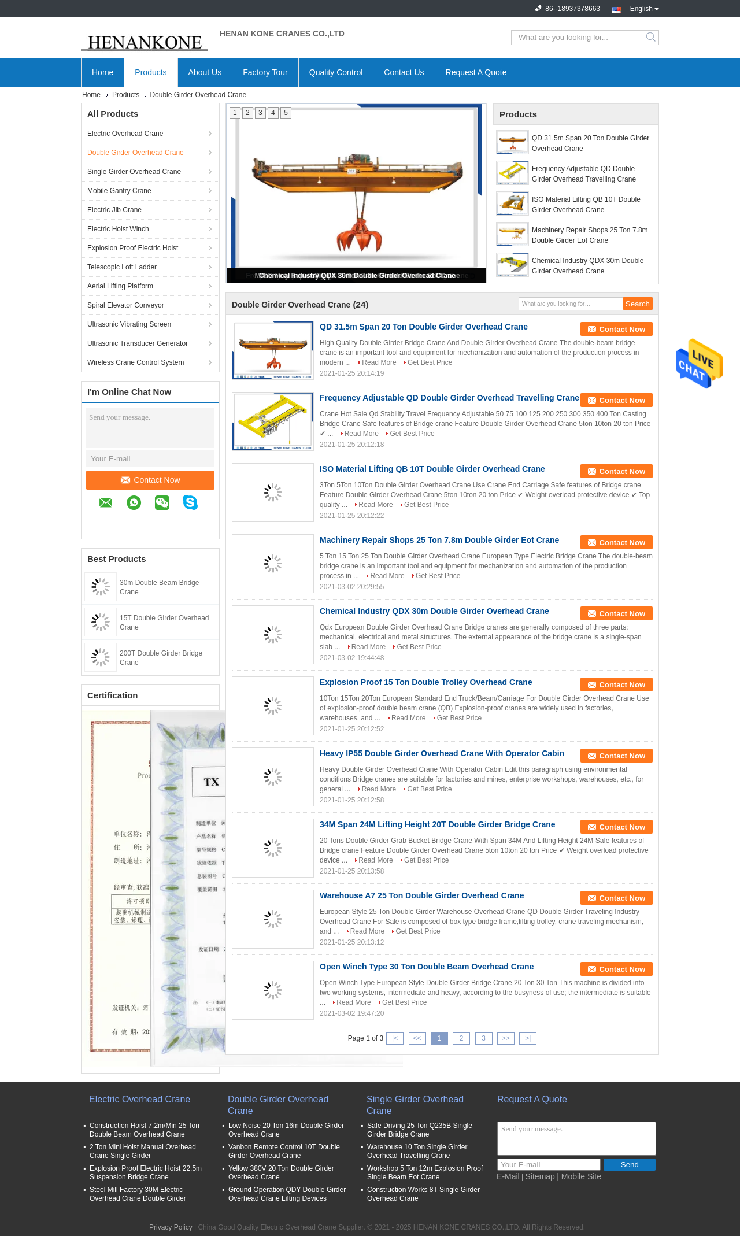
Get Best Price (430, 362)
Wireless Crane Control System (135, 362)
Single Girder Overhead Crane (134, 172)
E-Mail (508, 1176)
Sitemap (540, 1176)
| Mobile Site (579, 1176)
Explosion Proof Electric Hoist (132, 248)
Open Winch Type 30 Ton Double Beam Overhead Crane (427, 966)
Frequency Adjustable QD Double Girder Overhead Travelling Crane (584, 174)
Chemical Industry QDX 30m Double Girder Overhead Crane (357, 276)
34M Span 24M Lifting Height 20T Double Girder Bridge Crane (438, 824)
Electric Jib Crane (114, 210)
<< (417, 1038)
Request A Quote (476, 72)
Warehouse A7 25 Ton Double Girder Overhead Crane (422, 895)
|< (395, 1038)
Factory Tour (265, 72)
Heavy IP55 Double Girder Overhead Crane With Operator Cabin (442, 753)
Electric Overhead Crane (125, 133)
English (644, 7)
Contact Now (150, 479)
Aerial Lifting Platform (120, 286)
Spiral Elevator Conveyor (125, 305)
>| (528, 1038)
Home (102, 72)
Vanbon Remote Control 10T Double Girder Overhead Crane (284, 1151)
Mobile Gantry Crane (119, 191)
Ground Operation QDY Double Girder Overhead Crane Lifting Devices (287, 1194)
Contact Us (404, 72)
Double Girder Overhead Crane (135, 153)
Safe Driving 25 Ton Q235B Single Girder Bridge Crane (419, 1130)
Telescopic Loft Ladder (122, 267)
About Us (205, 72)
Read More (379, 362)
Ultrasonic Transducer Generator (137, 343)
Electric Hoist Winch (118, 229)
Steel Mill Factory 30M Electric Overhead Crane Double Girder (138, 1194)
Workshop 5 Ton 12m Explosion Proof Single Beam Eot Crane (425, 1172)
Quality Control (336, 72)
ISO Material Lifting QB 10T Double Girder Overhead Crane (586, 204)
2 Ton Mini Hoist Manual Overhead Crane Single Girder (143, 1151)
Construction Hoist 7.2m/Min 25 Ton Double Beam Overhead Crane (144, 1130)
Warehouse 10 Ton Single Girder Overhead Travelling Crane (417, 1151)
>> (506, 1038)
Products (150, 72)
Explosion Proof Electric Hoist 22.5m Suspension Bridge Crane (146, 1172)
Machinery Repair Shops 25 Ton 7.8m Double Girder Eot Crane (590, 235)
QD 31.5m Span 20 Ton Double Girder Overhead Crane (590, 143)
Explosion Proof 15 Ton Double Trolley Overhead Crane (426, 682)
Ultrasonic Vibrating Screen (129, 324)
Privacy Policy (171, 1227)
